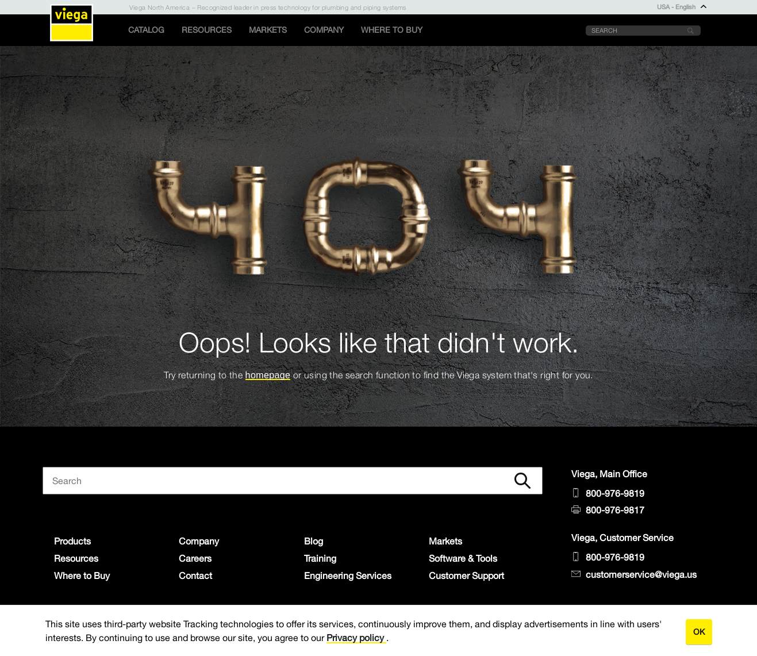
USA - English (681, 7)
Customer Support (466, 575)
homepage (268, 375)
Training (320, 558)
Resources (207, 30)
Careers (195, 558)
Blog (313, 541)
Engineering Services (347, 575)
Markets (268, 30)
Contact (195, 575)
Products (72, 541)
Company (324, 30)
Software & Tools (463, 558)
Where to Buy (391, 30)
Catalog (146, 30)
